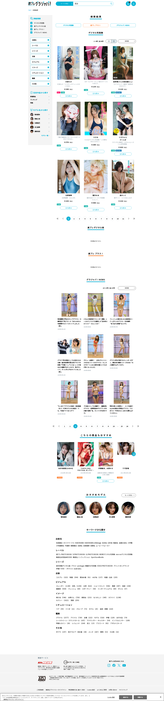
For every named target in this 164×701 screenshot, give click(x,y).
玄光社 (104, 543)
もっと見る (128, 495)
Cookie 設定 (91, 689)
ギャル (123, 589)
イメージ (35, 67)
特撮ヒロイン (63, 623)
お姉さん (74, 597)
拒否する (125, 697)
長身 (125, 586)
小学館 (129, 543)
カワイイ (114, 597)
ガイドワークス (68, 543)
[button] (134, 454)
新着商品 (33, 97)
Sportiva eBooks (97, 557)
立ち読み (68, 96)
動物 (104, 632)
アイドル (76, 617)
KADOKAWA (79, 543)
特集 (31, 103)
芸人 (91, 623)
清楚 (60, 600)
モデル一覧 (44, 136)
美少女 (61, 597)
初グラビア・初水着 (77, 632)
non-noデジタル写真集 (122, 554)
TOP (29, 10)
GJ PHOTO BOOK (91, 554)
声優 (110, 617)
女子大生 (121, 617)
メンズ (93, 632)
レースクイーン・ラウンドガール (71, 620)
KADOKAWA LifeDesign (92, 543)
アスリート (102, 623)
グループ (82, 609)
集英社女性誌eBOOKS (64, 557)
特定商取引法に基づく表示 (76, 689)
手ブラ (61, 632)
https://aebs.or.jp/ (54, 679)
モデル (99, 617)
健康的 (61, 589)
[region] (82, 697)
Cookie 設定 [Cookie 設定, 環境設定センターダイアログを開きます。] (111, 697)
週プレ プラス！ (39, 29)
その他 (34, 84)
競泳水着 (85, 577)
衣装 (33, 56)
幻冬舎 (109, 543)
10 (118, 219)
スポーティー (89, 589)
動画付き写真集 (90, 566)
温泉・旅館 (106, 609)
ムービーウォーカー (103, 546)
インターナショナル (107, 589)
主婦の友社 (122, 543)
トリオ (70, 609)
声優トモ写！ (61, 569)
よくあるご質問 (101, 689)
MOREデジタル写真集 (106, 554)
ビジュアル (35, 62)
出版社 (34, 40)
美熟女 (86, 597)
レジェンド (79, 623)
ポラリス (69, 569)
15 (122, 426)
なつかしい (100, 597)
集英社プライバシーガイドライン (56, 689)
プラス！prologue (77, 566)
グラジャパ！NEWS (40, 32)
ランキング (33, 100)
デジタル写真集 (39, 23)
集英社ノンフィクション (81, 557)
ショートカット (101, 586)
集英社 (115, 543)
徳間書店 (73, 546)
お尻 (87, 586)
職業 (33, 78)
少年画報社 (60, 546)
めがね (97, 577)
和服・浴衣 (111, 577)
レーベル (35, 45)
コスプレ (62, 577)
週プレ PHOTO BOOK (63, 554)
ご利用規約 (40, 689)
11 (123, 219)
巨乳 (77, 586)
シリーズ (35, 51)
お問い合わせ (113, 689)
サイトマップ (123, 689)
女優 (88, 617)
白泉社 (80, 546)
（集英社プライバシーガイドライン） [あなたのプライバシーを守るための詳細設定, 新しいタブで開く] (13, 699)
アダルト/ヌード (116, 623)
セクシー (128, 597)
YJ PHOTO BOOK (78, 554)
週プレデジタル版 (40, 26)
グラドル (63, 617)
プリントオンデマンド (120, 566)
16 (127, 426)
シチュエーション (38, 73)
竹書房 (67, 546)
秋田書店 (59, 543)
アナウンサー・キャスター (99, 620)
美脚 (115, 586)
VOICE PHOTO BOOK (104, 566)
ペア (60, 609)
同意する (140, 697)
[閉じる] (160, 697)
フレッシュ (74, 589)
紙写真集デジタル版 (63, 566)
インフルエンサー (121, 620)
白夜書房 (86, 546)
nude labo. (77, 569)
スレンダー (63, 586)
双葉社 (92, 546)
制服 (74, 577)
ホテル (94, 609)
